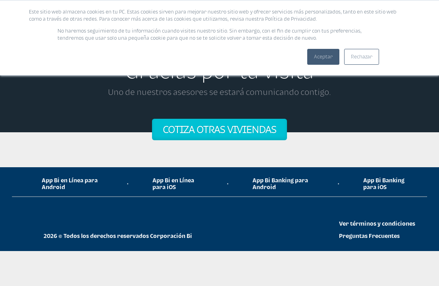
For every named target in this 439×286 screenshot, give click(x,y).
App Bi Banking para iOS (383, 183)
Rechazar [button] (361, 57)
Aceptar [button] (323, 57)
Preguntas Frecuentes (369, 235)
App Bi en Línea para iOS (173, 183)
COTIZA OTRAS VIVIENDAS (219, 129)
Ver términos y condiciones (377, 223)
